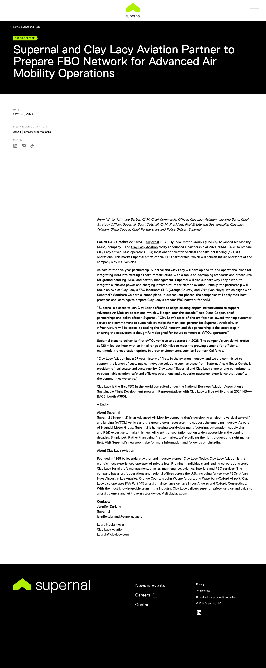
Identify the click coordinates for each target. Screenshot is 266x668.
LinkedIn (213, 442)
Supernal (152, 242)
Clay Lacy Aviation (144, 247)
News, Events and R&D (24, 26)
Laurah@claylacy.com (113, 534)
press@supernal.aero (37, 132)
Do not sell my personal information (216, 597)
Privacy (200, 584)
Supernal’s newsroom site (131, 442)
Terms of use (203, 590)
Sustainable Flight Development (120, 391)
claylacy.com (178, 493)
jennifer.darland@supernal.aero (119, 516)
